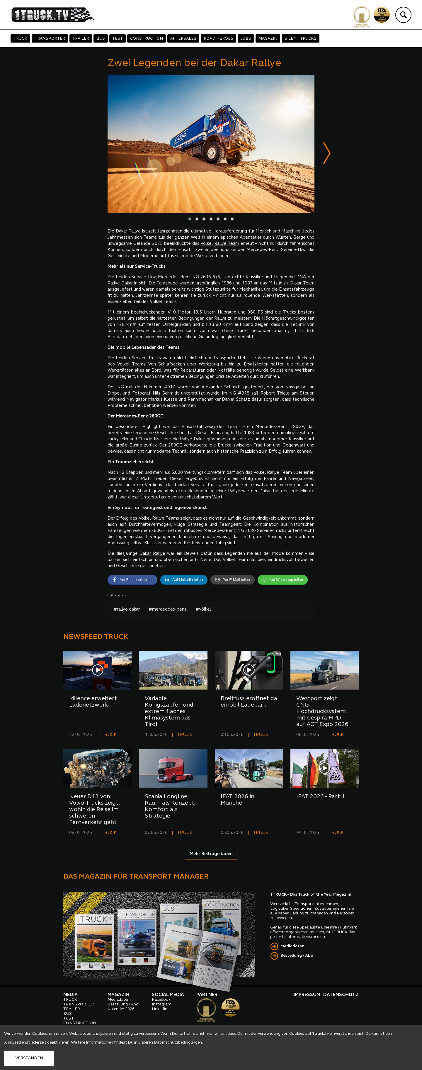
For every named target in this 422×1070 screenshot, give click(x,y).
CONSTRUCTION (146, 38)
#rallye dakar (126, 610)
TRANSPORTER (50, 38)
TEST (117, 38)
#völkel (203, 610)
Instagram (161, 1004)
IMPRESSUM (307, 995)
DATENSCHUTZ (341, 995)
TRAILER (80, 38)
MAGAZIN (267, 38)
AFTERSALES (183, 38)
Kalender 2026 (121, 1009)
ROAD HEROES (218, 38)
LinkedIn (159, 1009)
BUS (100, 38)
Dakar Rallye (128, 231)
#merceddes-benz (168, 610)
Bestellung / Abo (296, 955)
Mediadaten (292, 946)
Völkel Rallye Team (219, 244)
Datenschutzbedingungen (178, 1042)
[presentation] (327, 154)
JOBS (246, 38)
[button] (189, 219)
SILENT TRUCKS (300, 38)
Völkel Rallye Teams (159, 518)
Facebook (161, 999)
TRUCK (20, 38)
